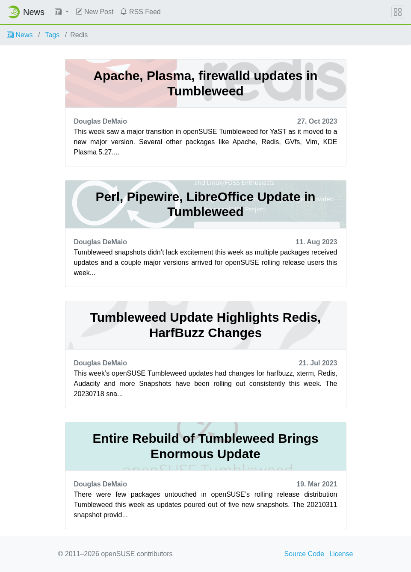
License (341, 553)
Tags (52, 35)
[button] (61, 12)
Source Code (304, 553)
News (20, 35)
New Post (95, 11)
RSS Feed (140, 11)
